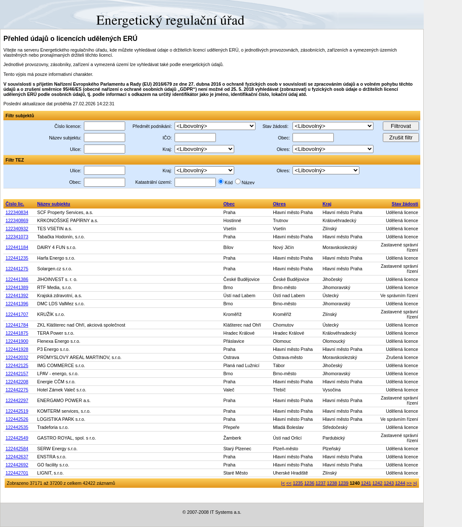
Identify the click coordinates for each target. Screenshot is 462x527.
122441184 (17, 247)
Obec (229, 203)
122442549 (17, 437)
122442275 (17, 389)
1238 (332, 483)
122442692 (17, 464)
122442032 (17, 357)
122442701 (17, 472)
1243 (389, 483)
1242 (378, 483)
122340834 (17, 212)
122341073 (17, 236)
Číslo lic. (15, 203)
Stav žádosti (405, 203)
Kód (229, 182)
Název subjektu (53, 203)
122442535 (17, 427)
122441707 (17, 314)
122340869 (17, 220)
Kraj (326, 203)
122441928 (17, 349)
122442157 (17, 373)
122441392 (17, 295)
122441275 (17, 268)
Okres (279, 203)
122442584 (17, 448)
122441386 (17, 279)
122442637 (17, 456)
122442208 (17, 381)
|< (283, 483)
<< (288, 483)
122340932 (17, 228)
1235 (298, 483)
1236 (309, 483)
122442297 (17, 400)
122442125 (17, 365)
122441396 (17, 303)
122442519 (17, 411)
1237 (321, 483)
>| (415, 483)
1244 (400, 483)
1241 (366, 483)
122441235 (17, 258)
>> (409, 483)
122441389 (17, 287)
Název (248, 182)
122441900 (17, 341)
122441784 (17, 324)
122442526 (17, 419)
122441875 (17, 333)
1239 (343, 483)
